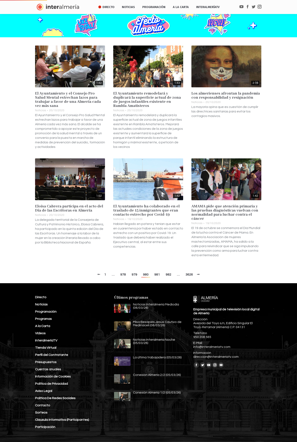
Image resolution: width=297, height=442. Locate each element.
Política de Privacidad (51, 383)
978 (123, 274)
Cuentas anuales (48, 369)
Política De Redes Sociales (55, 398)
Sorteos (41, 412)
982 (168, 274)
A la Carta (42, 326)
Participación (45, 427)
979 (134, 274)
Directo (40, 297)
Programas (43, 318)
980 (145, 274)
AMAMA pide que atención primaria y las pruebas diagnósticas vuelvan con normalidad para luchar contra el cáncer (224, 212)
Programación (46, 311)
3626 (189, 274)
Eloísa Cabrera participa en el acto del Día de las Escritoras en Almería (69, 208)
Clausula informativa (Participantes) (62, 419)
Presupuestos (46, 362)
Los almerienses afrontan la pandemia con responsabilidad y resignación (225, 95)
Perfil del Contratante (51, 355)
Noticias (40, 110)
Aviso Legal (43, 391)
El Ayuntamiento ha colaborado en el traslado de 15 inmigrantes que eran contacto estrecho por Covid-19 (146, 210)
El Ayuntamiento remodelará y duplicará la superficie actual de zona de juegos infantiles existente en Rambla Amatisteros (147, 99)
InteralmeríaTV (46, 340)
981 (157, 274)
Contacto (42, 405)
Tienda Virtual (45, 347)
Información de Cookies (53, 376)
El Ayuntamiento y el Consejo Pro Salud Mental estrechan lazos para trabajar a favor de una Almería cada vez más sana (68, 99)
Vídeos (40, 333)
